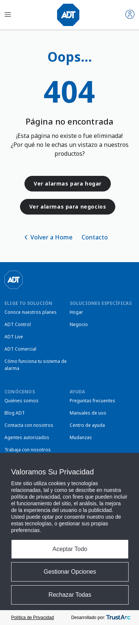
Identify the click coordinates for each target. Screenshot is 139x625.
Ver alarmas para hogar (68, 183)
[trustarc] (118, 617)
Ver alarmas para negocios (67, 206)
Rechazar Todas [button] (70, 595)
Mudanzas (81, 437)
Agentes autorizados (26, 437)
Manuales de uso (88, 413)
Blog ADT (14, 413)
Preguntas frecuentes (92, 400)
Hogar (76, 312)
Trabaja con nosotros (27, 450)
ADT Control (17, 324)
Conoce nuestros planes (30, 312)
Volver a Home (51, 237)
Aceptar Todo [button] (70, 549)
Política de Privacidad (32, 617)
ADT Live (13, 337)
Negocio (79, 324)
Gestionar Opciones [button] (70, 571)
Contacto (95, 237)
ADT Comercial (20, 349)
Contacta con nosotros (28, 425)
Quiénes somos (21, 400)
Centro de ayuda (87, 425)
